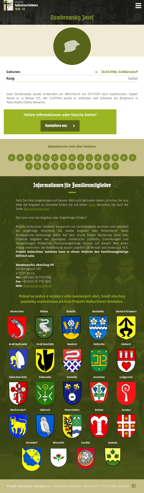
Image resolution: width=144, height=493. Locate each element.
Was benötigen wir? (36, 209)
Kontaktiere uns (56, 126)
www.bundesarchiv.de (37, 286)
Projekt (26, 6)
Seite (92, 205)
